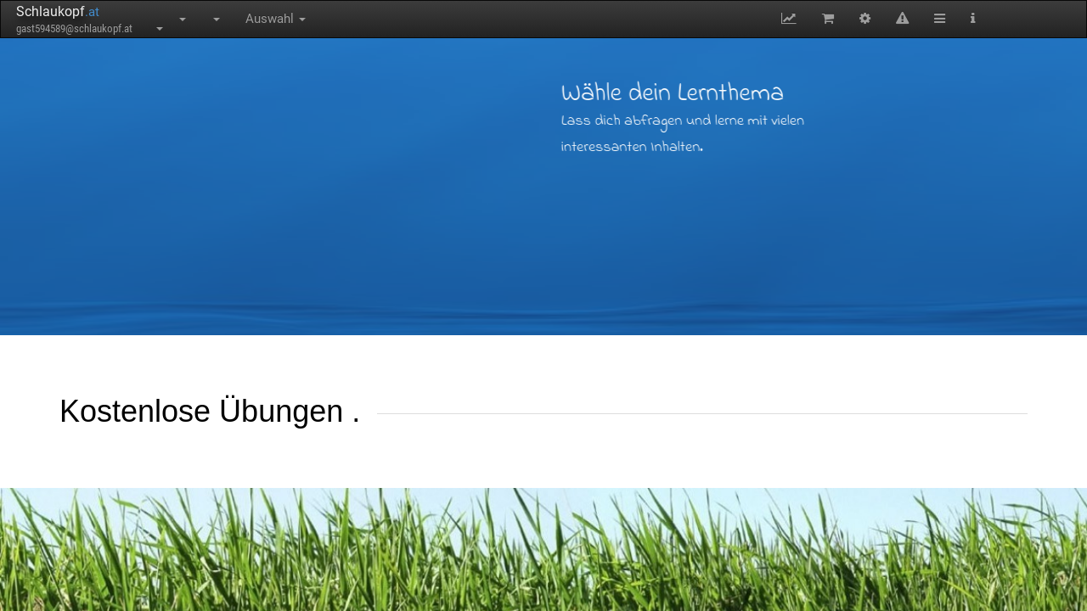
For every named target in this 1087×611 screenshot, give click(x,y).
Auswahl (275, 18)
